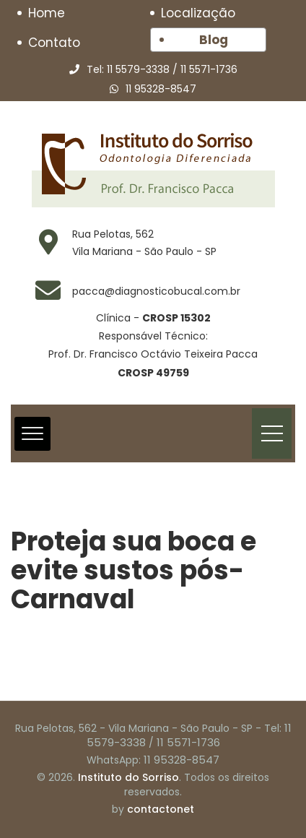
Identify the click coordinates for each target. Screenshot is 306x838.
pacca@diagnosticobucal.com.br (156, 291)
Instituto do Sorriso (128, 777)
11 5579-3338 (138, 69)
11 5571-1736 (208, 69)
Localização (198, 13)
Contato (54, 42)
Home (46, 13)
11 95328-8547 (161, 89)
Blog (213, 40)
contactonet (160, 809)
